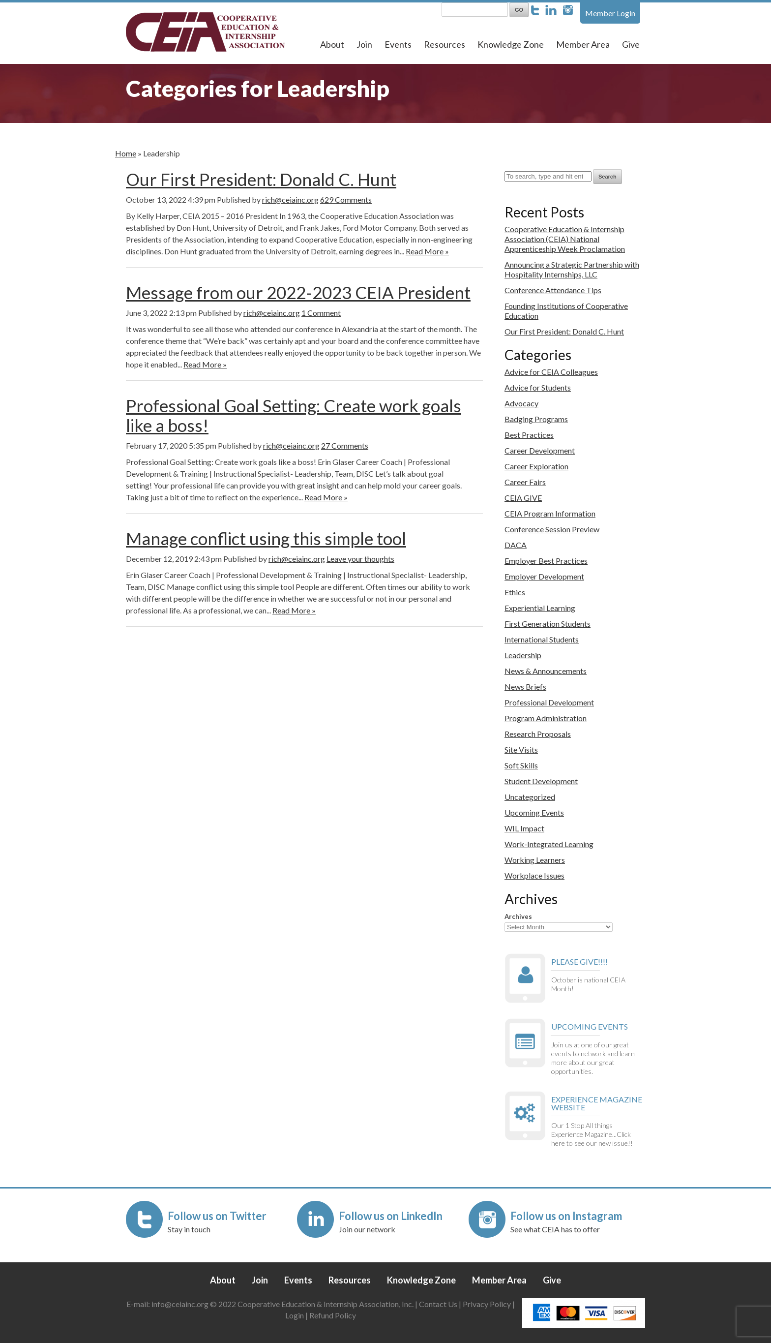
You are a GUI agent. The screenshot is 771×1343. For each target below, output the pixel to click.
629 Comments (346, 199)
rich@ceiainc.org (290, 199)
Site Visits (521, 749)
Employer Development (544, 576)
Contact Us (438, 1304)
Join (364, 44)
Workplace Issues (534, 875)
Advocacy (521, 403)
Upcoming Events (534, 812)
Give (631, 44)
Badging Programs (536, 419)
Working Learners (534, 859)
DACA (515, 544)
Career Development (539, 450)
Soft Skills (521, 765)
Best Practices (529, 434)
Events (398, 44)
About (332, 44)
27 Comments (344, 445)
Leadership (522, 655)
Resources (444, 44)
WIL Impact (524, 828)
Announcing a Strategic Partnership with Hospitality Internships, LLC (571, 269)
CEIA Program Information (549, 513)
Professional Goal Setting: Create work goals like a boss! (293, 415)
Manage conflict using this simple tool (266, 538)
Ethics (514, 592)
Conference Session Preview (551, 529)
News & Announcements (545, 670)
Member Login (610, 13)
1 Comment (321, 312)
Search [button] (607, 177)
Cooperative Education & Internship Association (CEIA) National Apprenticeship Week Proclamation (564, 238)
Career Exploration (536, 466)
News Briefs (525, 686)
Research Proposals (537, 733)
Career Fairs (525, 482)
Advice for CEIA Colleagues (551, 371)
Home (125, 153)
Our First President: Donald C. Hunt (261, 179)
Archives (518, 916)
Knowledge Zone (510, 44)
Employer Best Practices (546, 560)
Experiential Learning (539, 607)
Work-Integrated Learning (548, 844)
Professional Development (549, 702)
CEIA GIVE (523, 497)
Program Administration (545, 718)
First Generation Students (547, 623)
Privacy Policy (487, 1304)
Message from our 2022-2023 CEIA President (298, 292)
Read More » (427, 251)
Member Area (583, 44)
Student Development (541, 781)
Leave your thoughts (360, 558)
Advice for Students (537, 387)
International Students (541, 639)
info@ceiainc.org (180, 1304)
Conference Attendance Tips (552, 290)
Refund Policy (332, 1315)
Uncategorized (529, 796)
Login (294, 1315)
